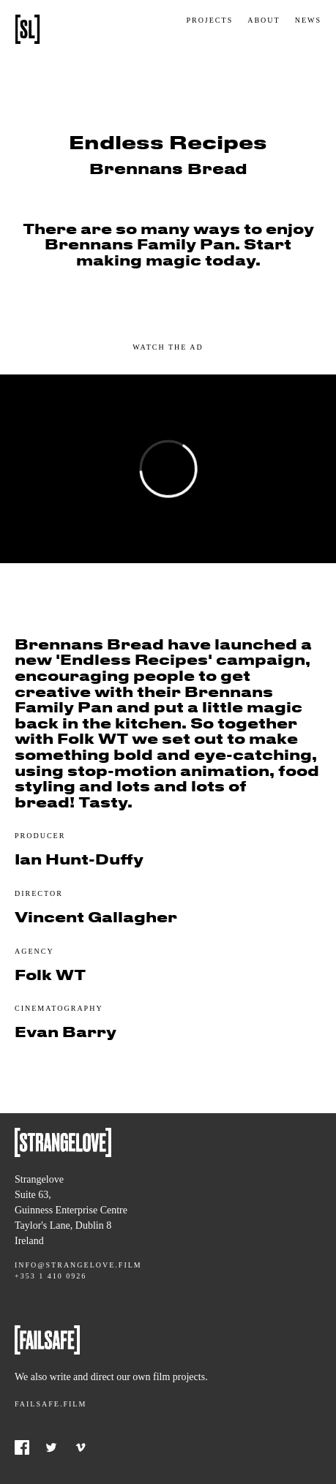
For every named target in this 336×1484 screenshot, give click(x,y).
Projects (209, 20)
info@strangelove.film (78, 1265)
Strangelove (27, 29)
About (263, 20)
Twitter (51, 1447)
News (308, 20)
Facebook (22, 1447)
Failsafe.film (50, 1404)
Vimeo (80, 1447)
